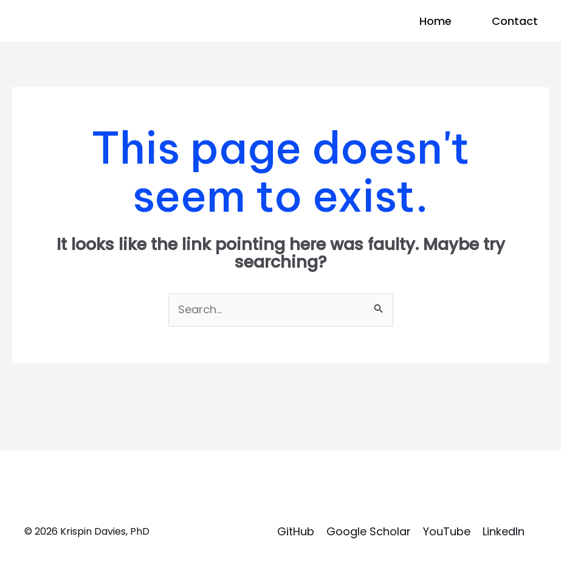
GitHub (295, 531)
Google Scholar (368, 531)
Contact (515, 21)
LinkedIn (504, 531)
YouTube (446, 531)
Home (435, 21)
